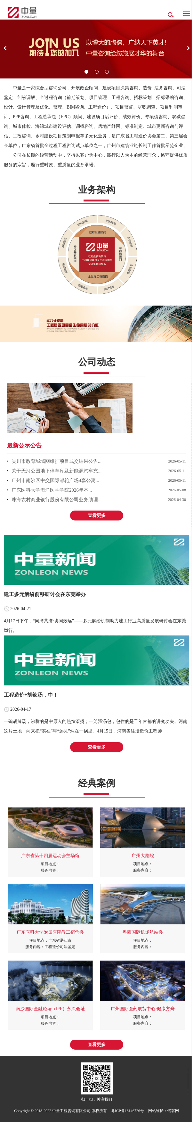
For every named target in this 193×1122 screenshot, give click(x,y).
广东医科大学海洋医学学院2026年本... (52, 490)
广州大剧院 (143, 855)
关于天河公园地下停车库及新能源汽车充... (56, 470)
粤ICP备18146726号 (127, 1111)
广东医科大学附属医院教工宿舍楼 (50, 932)
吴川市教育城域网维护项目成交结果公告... (56, 461)
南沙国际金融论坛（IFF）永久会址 (50, 1008)
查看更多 (97, 515)
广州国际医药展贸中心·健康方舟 (143, 1008)
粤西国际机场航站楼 (143, 932)
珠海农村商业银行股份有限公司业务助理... (56, 499)
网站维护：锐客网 (163, 1111)
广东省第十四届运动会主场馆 (50, 855)
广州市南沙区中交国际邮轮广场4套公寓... (55, 480)
